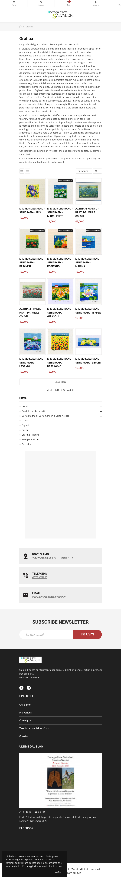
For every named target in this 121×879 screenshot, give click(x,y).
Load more (60, 381)
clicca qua (56, 866)
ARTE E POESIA (32, 812)
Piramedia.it (73, 873)
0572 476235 (39, 577)
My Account (95, 2)
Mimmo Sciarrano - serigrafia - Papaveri (32, 262)
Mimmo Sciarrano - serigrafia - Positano (60, 262)
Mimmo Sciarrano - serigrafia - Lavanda (32, 362)
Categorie (13, 2)
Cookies (23, 736)
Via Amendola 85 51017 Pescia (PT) (52, 557)
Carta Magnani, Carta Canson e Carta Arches (45, 415)
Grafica (25, 420)
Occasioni (27, 444)
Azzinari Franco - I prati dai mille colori (87, 212)
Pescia (25, 429)
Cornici (25, 406)
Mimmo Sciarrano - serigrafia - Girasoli (60, 312)
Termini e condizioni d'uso (34, 728)
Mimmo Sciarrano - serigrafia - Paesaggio (60, 362)
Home (22, 397)
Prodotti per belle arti (33, 411)
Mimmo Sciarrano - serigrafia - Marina (88, 262)
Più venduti (25, 712)
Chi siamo (25, 704)
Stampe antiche (30, 439)
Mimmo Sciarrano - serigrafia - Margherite (60, 212)
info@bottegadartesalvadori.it (48, 596)
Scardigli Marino (30, 434)
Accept (59, 871)
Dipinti (25, 425)
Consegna (25, 720)
